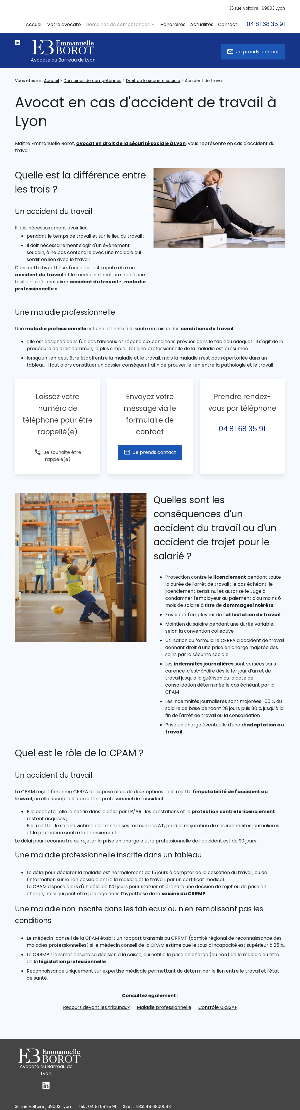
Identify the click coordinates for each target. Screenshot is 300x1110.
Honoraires (172, 24)
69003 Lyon (257, 8)
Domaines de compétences (92, 81)
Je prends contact (253, 51)
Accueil (34, 24)
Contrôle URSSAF (217, 1007)
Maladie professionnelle (164, 1007)
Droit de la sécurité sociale (153, 81)
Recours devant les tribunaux (96, 1007)
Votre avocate (64, 24)
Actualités (201, 24)
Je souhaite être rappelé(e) (57, 455)
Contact (227, 24)
